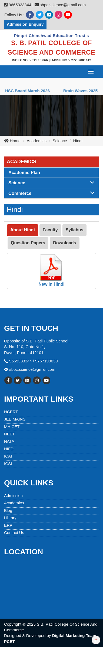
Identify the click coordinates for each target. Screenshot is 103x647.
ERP (8, 525)
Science (51, 182)
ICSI (8, 463)
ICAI (8, 456)
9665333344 (20, 4)
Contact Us (14, 532)
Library (10, 517)
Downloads (64, 243)
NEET (9, 434)
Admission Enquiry (25, 24)
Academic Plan (24, 172)
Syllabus (75, 230)
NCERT (11, 411)
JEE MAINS (14, 419)
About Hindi (22, 230)
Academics (14, 503)
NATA (9, 441)
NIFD (9, 448)
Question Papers (28, 243)
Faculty (50, 230)
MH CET (12, 426)
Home (15, 140)
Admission (13, 495)
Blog (8, 510)
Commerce (51, 193)
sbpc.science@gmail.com (32, 369)
